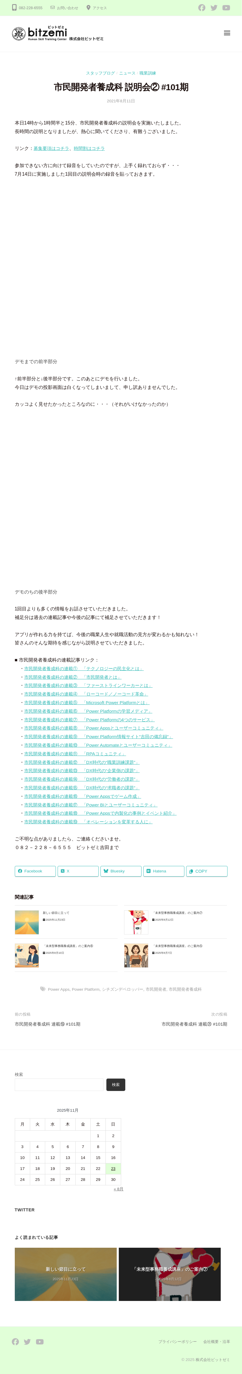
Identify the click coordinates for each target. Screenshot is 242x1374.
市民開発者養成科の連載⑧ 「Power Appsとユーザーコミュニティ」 (98, 727)
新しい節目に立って (56, 913)
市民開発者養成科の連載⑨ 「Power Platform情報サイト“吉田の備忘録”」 (103, 736)
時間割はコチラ (92, 148)
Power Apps (58, 989)
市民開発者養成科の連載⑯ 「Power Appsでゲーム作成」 (86, 796)
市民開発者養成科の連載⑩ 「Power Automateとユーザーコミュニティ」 (103, 745)
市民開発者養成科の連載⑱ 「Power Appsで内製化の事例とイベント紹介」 (105, 813)
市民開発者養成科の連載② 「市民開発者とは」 (76, 677)
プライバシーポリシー (174, 1341)
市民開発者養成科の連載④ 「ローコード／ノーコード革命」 (90, 693)
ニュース (127, 73)
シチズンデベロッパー (123, 989)
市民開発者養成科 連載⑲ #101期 (50, 1024)
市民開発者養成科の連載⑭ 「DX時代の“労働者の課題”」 (85, 779)
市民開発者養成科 (186, 989)
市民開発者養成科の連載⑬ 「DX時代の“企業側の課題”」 (85, 770)
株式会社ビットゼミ (211, 1359)
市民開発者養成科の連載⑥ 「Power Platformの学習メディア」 (92, 711)
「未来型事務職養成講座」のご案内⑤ (177, 946)
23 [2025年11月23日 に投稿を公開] (113, 1168)
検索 (19, 1074)
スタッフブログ (100, 73)
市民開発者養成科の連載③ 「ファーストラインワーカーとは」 (92, 685)
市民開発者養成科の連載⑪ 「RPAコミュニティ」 (78, 753)
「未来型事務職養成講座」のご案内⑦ (177, 913)
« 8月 (118, 1189)
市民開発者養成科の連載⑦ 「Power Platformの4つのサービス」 (93, 719)
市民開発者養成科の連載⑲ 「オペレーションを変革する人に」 (92, 821)
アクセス (102, 8)
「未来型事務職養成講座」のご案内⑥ (68, 946)
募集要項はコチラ (53, 148)
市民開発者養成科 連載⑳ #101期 (192, 1024)
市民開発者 (157, 989)
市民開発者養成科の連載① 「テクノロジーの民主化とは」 (88, 668)
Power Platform (86, 989)
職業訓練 (147, 73)
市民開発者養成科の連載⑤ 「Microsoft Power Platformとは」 (90, 702)
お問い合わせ (68, 8)
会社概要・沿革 (215, 1341)
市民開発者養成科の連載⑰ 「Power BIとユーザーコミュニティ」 (95, 804)
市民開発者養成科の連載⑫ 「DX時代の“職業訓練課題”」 (85, 762)
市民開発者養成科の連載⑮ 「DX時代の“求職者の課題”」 (85, 787)
